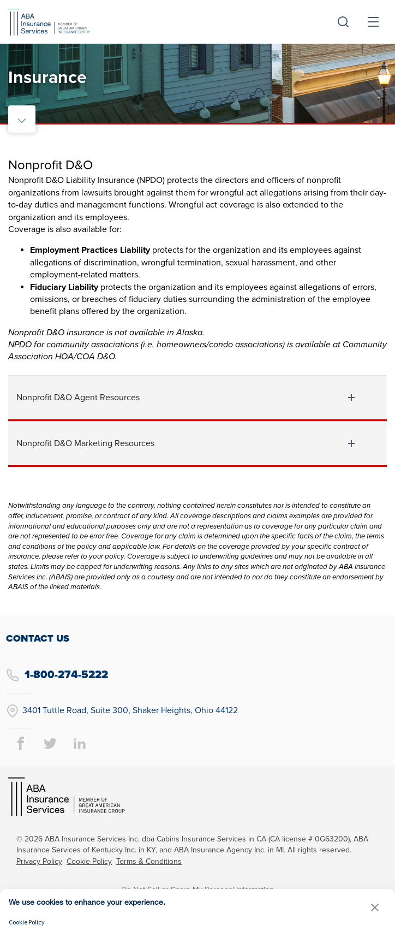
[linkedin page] (79, 743)
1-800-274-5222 (57, 675)
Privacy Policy (39, 861)
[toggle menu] (373, 21)
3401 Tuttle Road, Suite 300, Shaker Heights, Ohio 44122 (122, 710)
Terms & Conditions (149, 861)
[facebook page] (20, 743)
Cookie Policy (89, 861)
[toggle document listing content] (351, 397)
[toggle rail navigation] (21, 119)
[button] (375, 907)
